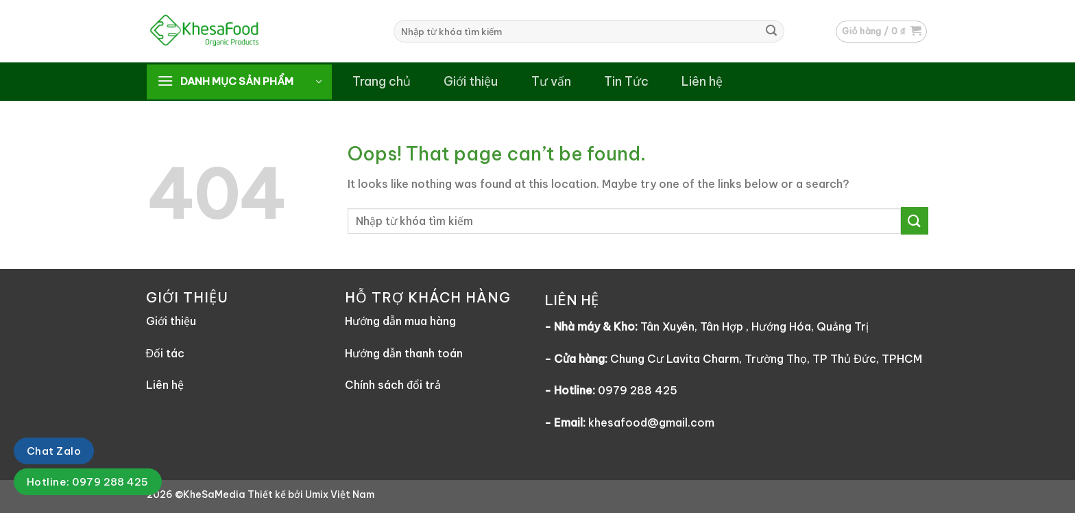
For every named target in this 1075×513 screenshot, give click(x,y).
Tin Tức (626, 81)
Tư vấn (551, 81)
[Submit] (771, 31)
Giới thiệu (471, 81)
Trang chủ (381, 81)
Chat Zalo (54, 450)
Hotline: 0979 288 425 (88, 481)
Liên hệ (702, 81)
